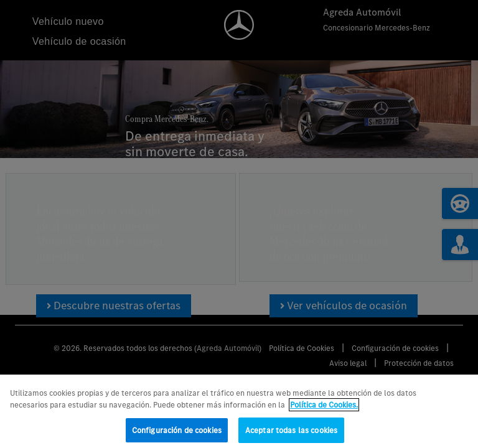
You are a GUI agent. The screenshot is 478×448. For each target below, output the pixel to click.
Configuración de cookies (177, 435)
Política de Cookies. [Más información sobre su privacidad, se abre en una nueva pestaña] (324, 410)
